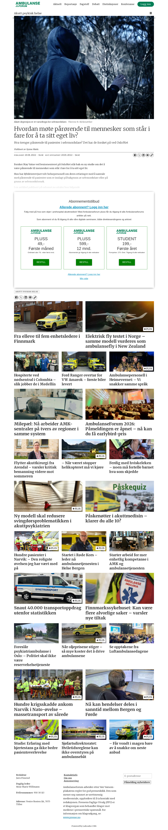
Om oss (68, 778)
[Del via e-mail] (147, 155)
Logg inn (146, 4)
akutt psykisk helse (26, 292)
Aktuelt (57, 4)
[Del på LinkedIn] (143, 155)
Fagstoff (84, 4)
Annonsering (71, 781)
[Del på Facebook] (135, 155)
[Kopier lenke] (152, 155)
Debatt (96, 4)
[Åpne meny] (151, 13)
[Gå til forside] (28, 4)
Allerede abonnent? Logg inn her (84, 207)
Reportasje (70, 4)
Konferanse (127, 4)
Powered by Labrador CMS (84, 826)
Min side (84, 278)
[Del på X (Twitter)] (139, 155)
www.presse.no (71, 817)
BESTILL (41, 262)
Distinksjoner (110, 4)
